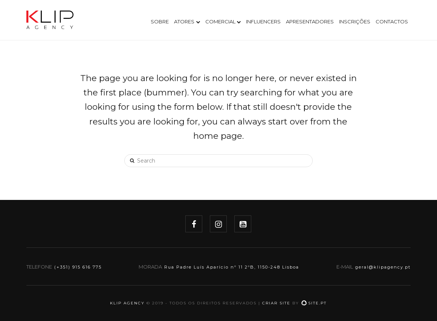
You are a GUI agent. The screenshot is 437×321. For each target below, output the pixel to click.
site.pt (314, 303)
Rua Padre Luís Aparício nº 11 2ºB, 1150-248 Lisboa (231, 267)
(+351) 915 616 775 (78, 267)
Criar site (276, 303)
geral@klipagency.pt (383, 267)
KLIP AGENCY (127, 303)
